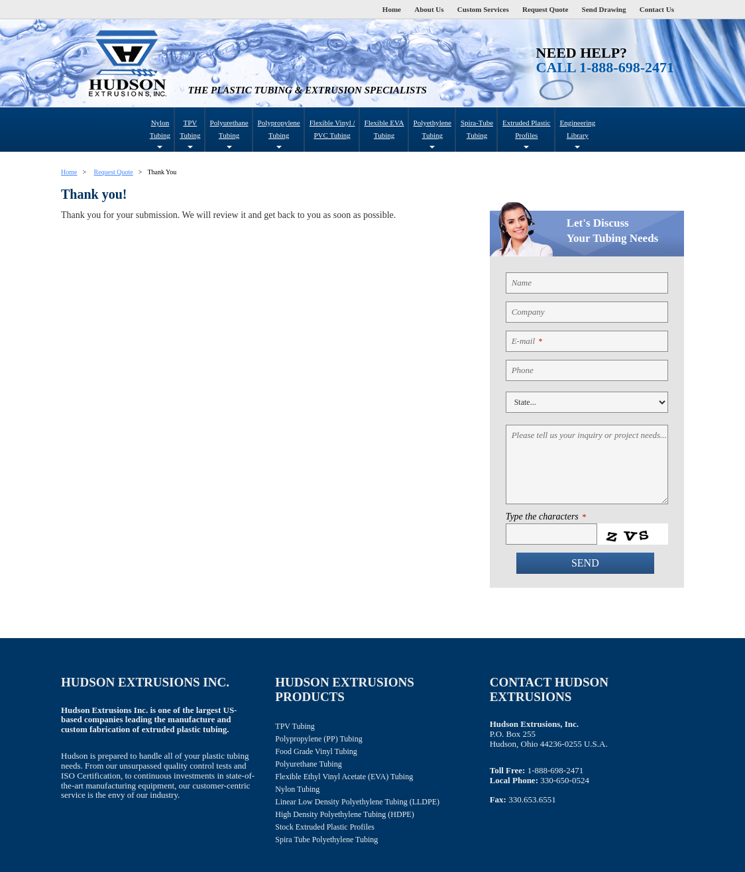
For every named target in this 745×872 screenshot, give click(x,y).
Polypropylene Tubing (279, 133)
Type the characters (546, 516)
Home (391, 9)
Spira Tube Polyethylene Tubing (326, 839)
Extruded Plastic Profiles (526, 133)
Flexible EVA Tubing (384, 129)
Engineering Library (578, 133)
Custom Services (483, 9)
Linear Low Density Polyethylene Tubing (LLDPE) (357, 801)
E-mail (527, 341)
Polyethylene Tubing (432, 133)
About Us (428, 9)
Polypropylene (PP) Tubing (318, 738)
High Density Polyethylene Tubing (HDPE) (344, 814)
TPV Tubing (190, 133)
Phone (523, 370)
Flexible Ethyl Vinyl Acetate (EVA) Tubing (344, 776)
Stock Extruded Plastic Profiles (324, 827)
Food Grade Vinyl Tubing (316, 751)
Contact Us (657, 9)
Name (522, 283)
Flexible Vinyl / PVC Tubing (332, 129)
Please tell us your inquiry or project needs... (589, 435)
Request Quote (545, 9)
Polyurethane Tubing (229, 133)
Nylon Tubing (160, 133)
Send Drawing (604, 9)
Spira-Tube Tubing (477, 129)
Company (528, 312)
